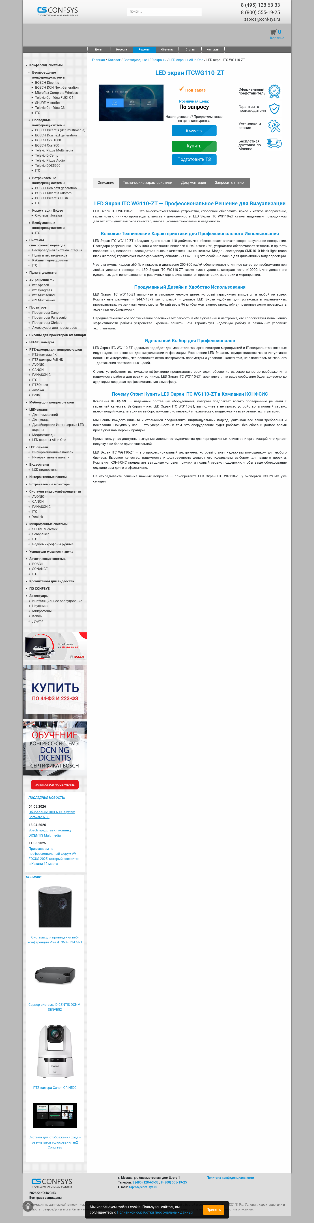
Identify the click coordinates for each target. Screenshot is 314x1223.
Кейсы (37, 616)
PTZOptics (40, 385)
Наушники (40, 606)
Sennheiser (40, 534)
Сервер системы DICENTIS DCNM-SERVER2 (54, 1007)
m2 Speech (40, 285)
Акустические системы (48, 559)
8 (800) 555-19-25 (260, 12)
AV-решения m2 (41, 280)
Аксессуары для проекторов (54, 328)
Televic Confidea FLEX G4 (54, 98)
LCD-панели (38, 447)
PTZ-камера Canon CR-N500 (54, 1088)
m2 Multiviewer (43, 300)
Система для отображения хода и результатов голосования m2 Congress (54, 1142)
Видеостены (39, 464)
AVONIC (38, 365)
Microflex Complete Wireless (56, 93)
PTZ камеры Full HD (47, 360)
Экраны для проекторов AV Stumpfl (57, 335)
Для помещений (45, 415)
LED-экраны (39, 410)
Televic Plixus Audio (50, 160)
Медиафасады (43, 435)
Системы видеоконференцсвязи (55, 491)
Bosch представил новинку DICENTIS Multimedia (50, 832)
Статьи (190, 49)
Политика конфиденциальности (230, 1177)
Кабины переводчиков (50, 260)
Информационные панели (52, 452)
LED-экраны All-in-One (49, 440)
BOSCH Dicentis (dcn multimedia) (60, 130)
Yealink (37, 517)
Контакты (213, 49)
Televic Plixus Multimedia (54, 150)
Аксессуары (39, 596)
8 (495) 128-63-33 (260, 5)
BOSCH (37, 564)
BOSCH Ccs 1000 (48, 140)
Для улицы (40, 420)
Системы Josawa (48, 215)
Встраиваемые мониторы (50, 484)
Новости (121, 49)
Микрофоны (42, 611)
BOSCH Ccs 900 (47, 145)
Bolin (36, 395)
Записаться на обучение (54, 784)
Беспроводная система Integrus (57, 250)
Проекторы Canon (46, 313)
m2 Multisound (43, 295)
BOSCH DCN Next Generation (57, 87)
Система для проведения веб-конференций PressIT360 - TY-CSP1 (55, 940)
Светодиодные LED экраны (145, 60)
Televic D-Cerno (46, 155)
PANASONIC (41, 375)
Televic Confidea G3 (50, 108)
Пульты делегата (43, 273)
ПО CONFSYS (39, 589)
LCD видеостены (45, 470)
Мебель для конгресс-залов (51, 402)
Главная (98, 60)
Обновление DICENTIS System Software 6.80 (52, 814)
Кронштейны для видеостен (51, 581)
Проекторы (38, 307)
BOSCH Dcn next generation (56, 135)
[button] (160, 87)
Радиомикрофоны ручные (52, 544)
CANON (38, 370)
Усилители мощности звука (51, 552)
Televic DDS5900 (47, 166)
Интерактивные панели (50, 457)
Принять (213, 1210)
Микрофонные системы (48, 524)
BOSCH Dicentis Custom (53, 193)
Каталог (114, 60)
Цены (98, 49)
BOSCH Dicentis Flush (51, 198)
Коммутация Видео (47, 210)
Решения (144, 49)
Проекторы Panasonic (49, 318)
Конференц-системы (46, 65)
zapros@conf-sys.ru (262, 19)
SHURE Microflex (47, 103)
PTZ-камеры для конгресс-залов (55, 350)
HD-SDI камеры (41, 342)
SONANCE (40, 569)
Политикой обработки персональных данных (155, 1212)
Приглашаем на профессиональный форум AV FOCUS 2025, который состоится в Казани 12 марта (54, 856)
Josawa (38, 390)
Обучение (167, 49)
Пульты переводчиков (49, 255)
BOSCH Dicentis (47, 83)
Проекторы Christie (47, 323)
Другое (37, 621)
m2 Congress (42, 290)
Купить (194, 146)
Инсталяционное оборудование (57, 601)
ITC (37, 113)
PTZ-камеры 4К (44, 355)
